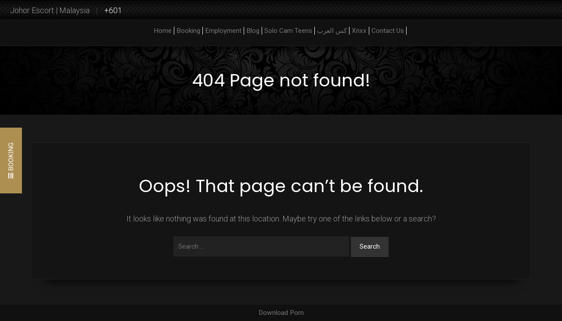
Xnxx (359, 31)
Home (163, 31)
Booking (188, 31)
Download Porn (281, 313)
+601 (113, 10)
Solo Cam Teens (288, 31)
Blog (252, 31)
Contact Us (387, 31)
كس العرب (332, 31)
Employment (223, 31)
